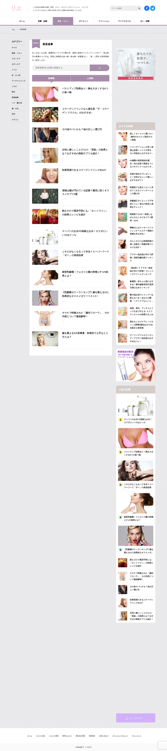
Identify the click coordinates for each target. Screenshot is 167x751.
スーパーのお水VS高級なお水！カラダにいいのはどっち (85, 233)
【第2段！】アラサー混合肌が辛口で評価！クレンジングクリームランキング (141, 271)
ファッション (104, 21)
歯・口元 (15, 109)
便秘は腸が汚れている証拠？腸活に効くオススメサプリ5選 (85, 192)
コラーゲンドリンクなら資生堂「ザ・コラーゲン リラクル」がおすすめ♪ (85, 111)
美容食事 (15, 97)
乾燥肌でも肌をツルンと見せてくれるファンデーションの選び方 (141, 190)
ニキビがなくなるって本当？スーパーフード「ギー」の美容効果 (85, 253)
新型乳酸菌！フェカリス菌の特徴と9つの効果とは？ (85, 274)
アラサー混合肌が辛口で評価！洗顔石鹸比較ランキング (141, 257)
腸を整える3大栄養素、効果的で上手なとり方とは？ (85, 335)
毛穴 (13, 114)
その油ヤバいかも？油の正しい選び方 (82, 129)
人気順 (90, 78)
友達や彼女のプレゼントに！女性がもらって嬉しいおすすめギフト (141, 177)
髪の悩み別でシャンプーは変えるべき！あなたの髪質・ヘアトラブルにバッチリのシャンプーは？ (141, 298)
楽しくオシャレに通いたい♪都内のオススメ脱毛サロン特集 (141, 136)
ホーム (22, 21)
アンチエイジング (18, 81)
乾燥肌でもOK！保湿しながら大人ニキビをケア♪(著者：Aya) (141, 217)
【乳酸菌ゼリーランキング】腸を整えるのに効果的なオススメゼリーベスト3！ (85, 294)
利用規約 (92, 736)
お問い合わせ (103, 736)
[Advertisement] (135, 101)
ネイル (14, 48)
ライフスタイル (124, 21)
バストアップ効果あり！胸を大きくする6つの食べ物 (85, 90)
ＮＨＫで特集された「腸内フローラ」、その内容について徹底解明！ (85, 314)
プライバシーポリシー (120, 736)
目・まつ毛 (16, 75)
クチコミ (15, 120)
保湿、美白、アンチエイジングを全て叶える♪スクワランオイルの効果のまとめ (141, 311)
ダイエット (83, 21)
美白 (13, 92)
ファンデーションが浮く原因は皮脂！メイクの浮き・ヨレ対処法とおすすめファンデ (141, 150)
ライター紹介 (40, 736)
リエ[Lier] (88, 747)
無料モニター (67, 736)
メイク (14, 70)
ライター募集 (54, 736)
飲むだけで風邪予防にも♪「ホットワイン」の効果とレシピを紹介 (85, 213)
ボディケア (16, 64)
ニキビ (14, 86)
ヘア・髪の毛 (17, 103)
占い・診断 (145, 21)
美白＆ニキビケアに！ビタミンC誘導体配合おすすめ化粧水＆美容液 (141, 324)
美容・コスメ (63, 21)
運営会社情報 (80, 736)
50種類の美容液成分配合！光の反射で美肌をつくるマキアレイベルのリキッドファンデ (141, 163)
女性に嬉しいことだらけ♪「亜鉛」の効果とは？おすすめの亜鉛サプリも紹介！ (85, 151)
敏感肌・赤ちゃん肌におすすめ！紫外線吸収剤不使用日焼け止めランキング (141, 284)
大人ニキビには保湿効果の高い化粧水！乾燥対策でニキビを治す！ (141, 244)
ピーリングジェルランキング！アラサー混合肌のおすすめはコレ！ (141, 338)
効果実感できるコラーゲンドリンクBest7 (84, 170)
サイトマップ (136, 736)
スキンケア (16, 59)
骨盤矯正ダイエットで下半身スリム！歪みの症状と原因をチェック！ (141, 204)
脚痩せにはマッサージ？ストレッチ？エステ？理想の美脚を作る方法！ (141, 230)
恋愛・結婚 (42, 21)
